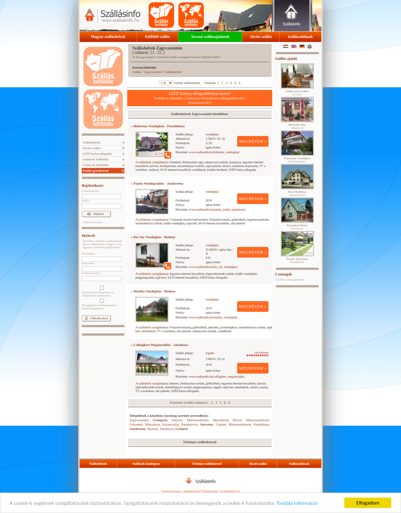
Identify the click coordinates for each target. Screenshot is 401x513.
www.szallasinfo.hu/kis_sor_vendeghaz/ (213, 267)
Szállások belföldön (95, 159)
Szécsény (206, 424)
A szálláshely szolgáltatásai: (152, 162)
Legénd (221, 424)
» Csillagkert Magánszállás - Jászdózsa (159, 345)
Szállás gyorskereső (95, 170)
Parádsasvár (189, 424)
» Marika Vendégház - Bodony (153, 291)
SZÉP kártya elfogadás (97, 153)
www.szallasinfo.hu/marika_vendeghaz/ (213, 317)
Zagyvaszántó (153, 72)
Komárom (297, 227)
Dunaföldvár (297, 260)
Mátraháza (152, 424)
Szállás (137, 72)
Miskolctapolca (297, 160)
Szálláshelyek (91, 142)
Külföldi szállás (157, 36)
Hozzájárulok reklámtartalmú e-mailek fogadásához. (101, 304)
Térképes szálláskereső (206, 463)
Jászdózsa (167, 429)
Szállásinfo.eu (230, 491)
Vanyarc (177, 420)
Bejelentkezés (92, 185)
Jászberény (137, 429)
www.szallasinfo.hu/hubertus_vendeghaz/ (214, 152)
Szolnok (297, 93)
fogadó (210, 353)
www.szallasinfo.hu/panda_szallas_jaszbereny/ (217, 209)
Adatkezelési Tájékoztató (200, 491)
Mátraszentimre (198, 420)
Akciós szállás (261, 36)
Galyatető (136, 424)
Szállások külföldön (95, 165)
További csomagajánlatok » (290, 279)
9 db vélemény (257, 354)
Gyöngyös (160, 420)
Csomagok (283, 274)
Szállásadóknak (300, 36)
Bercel (237, 420)
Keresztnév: (88, 263)
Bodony (153, 429)
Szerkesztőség (171, 491)
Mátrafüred (220, 420)
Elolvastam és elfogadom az (101, 291)
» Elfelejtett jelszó (92, 222)
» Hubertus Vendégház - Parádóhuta (158, 126)
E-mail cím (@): (91, 273)
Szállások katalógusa (146, 463)
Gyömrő (181, 429)
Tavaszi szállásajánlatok (210, 36)
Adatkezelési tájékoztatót (96, 295)
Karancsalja (171, 424)
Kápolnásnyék (297, 193)
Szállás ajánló (286, 58)
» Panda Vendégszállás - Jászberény (157, 183)
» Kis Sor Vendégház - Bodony (153, 237)
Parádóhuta (261, 424)
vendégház (212, 134)
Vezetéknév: (89, 253)
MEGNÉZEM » (253, 141)
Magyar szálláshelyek (108, 36)
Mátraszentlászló (257, 420)
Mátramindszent (240, 424)
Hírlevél (88, 235)
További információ (296, 503)
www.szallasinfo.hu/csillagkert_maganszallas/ (217, 376)
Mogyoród (297, 126)
